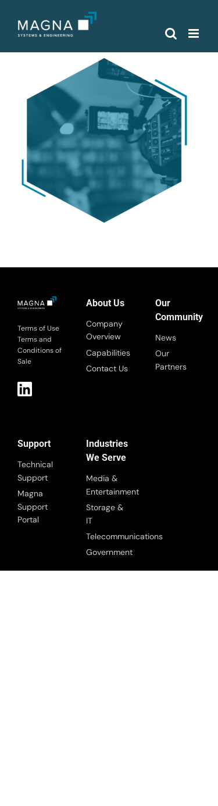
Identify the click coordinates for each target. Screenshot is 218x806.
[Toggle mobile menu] (194, 33)
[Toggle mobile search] (171, 33)
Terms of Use (38, 328)
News (165, 337)
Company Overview (104, 330)
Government (108, 552)
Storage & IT (104, 513)
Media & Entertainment (108, 484)
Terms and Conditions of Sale (39, 350)
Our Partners (171, 359)
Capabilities (108, 353)
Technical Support (35, 470)
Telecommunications (108, 536)
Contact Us (107, 368)
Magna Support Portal (32, 506)
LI (24, 389)
